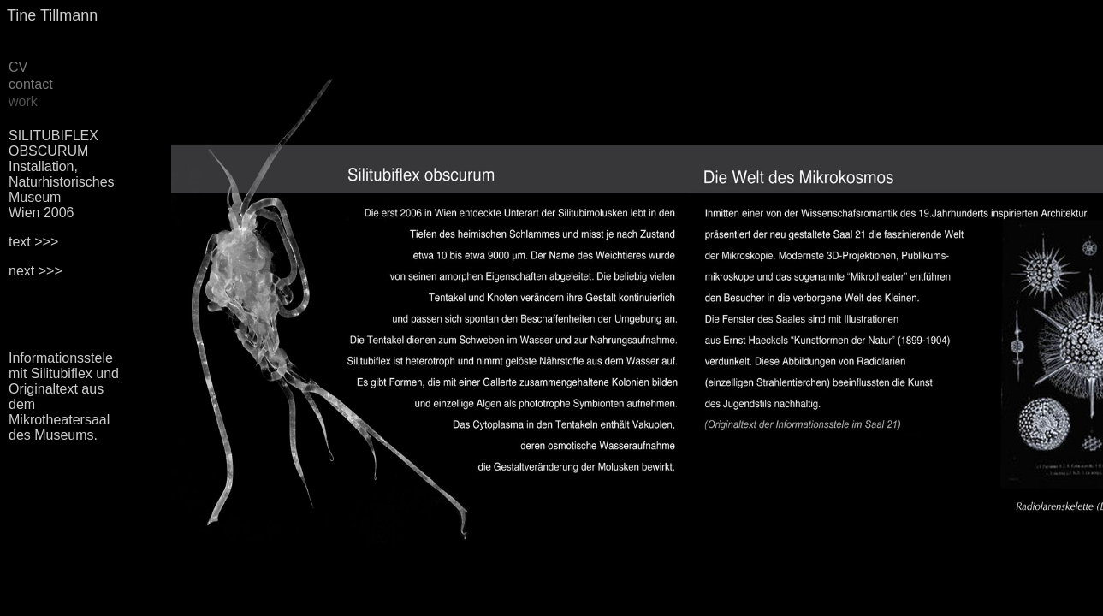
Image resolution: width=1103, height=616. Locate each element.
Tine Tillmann (52, 15)
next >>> (35, 271)
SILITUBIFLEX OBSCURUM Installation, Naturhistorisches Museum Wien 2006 (62, 174)
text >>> (33, 241)
